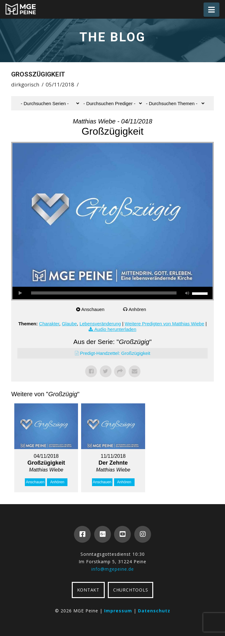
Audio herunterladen (115, 329)
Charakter (49, 323)
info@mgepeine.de (112, 569)
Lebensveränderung (100, 323)
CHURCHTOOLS (130, 590)
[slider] (104, 293)
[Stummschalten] (187, 293)
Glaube (69, 323)
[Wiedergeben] (20, 293)
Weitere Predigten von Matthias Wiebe (164, 323)
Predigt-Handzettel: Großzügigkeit (115, 353)
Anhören (137, 309)
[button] (211, 9)
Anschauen (93, 309)
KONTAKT (88, 590)
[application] (112, 293)
